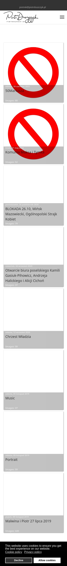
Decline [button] (18, 560)
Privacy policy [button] (33, 552)
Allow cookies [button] (47, 560)
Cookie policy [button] (13, 552)
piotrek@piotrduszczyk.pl (32, 7)
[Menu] (62, 17)
